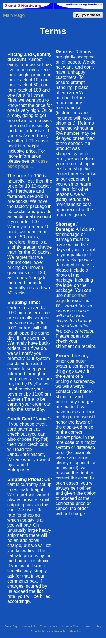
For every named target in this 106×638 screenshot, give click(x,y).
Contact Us (29, 626)
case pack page (27, 164)
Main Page (14, 15)
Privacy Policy (92, 626)
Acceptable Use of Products (48, 631)
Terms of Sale (71, 626)
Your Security (49, 626)
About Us (75, 631)
